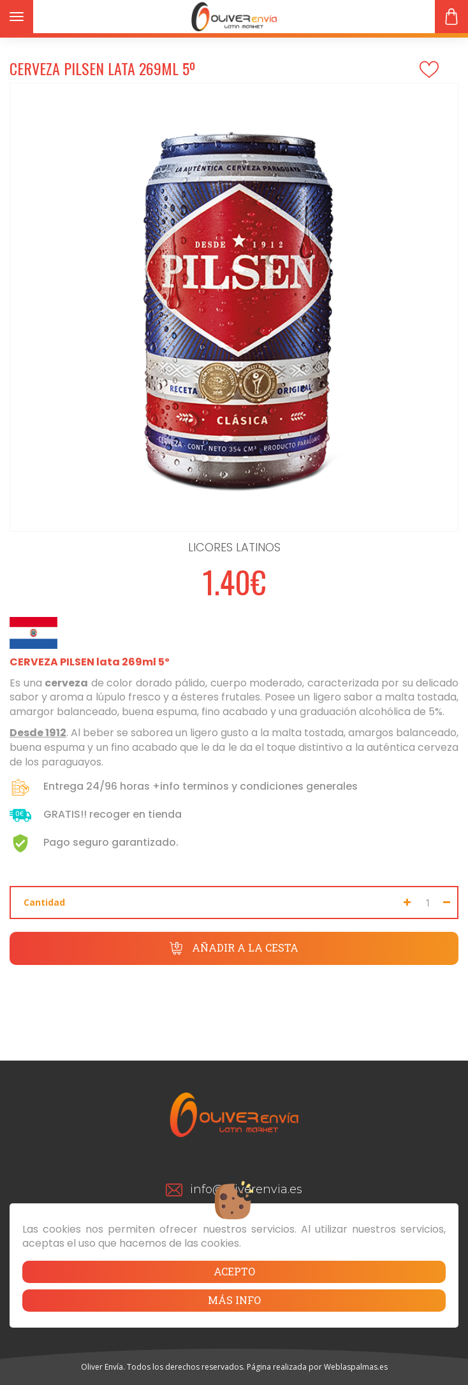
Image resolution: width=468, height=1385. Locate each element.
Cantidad (44, 902)
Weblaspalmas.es (356, 1366)
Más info (234, 1300)
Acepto (234, 1271)
